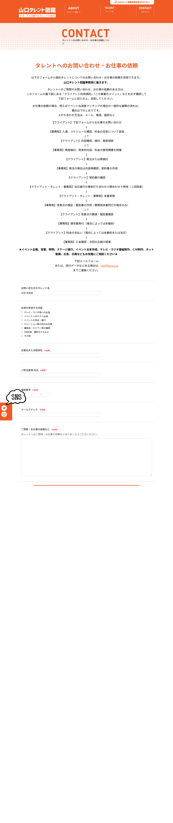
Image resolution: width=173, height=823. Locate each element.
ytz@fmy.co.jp (109, 265)
